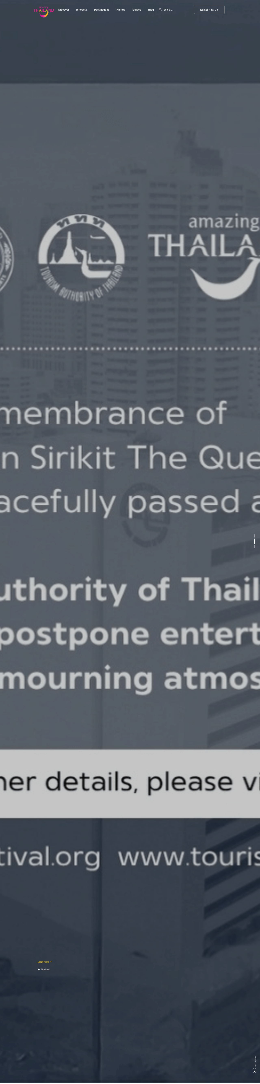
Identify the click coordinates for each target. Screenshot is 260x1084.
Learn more (45, 962)
